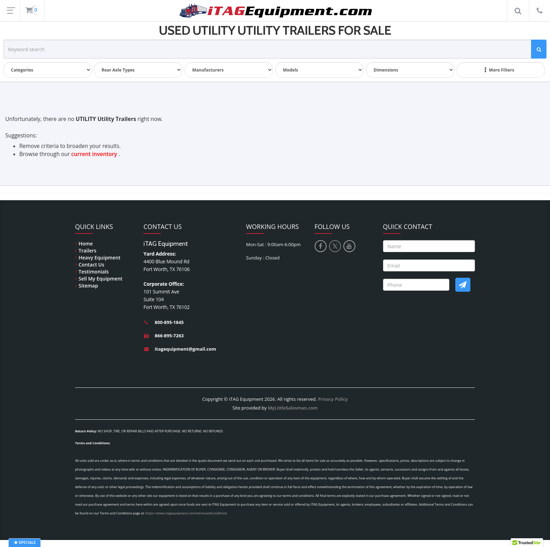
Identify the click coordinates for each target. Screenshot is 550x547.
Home (86, 243)
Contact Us (91, 264)
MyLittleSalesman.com (293, 408)
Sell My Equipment (100, 278)
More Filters (499, 70)
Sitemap (88, 285)
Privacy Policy (333, 399)
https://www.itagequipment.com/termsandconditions (186, 513)
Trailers (87, 250)
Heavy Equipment (99, 257)
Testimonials (94, 271)
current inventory (94, 154)
